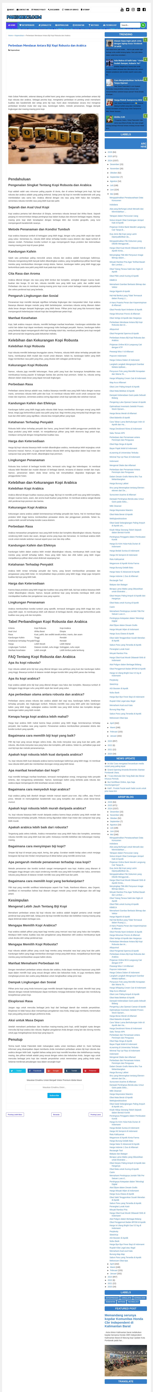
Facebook (38, 1071)
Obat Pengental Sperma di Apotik (124, 333)
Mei (111, 194)
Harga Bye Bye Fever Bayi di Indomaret (127, 697)
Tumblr (75, 1071)
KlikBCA (113, 280)
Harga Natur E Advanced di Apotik (124, 572)
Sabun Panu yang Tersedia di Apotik (125, 645)
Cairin (112, 607)
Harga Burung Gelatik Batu (121, 567)
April (112, 723)
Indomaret (114, 461)
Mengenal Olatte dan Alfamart (123, 465)
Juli (111, 185)
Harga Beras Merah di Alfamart (123, 413)
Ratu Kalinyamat (117, 559)
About (10, 9)
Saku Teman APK (117, 433)
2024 (110, 160)
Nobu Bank (114, 693)
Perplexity (114, 680)
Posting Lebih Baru (15, 1114)
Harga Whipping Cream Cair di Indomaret (128, 378)
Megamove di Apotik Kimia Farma (124, 563)
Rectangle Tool (116, 580)
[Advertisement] (54, 72)
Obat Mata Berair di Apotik (121, 514)
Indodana (114, 205)
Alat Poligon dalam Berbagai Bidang (125, 664)
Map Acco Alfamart (118, 382)
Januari (113, 736)
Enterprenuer (26, 25)
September (115, 177)
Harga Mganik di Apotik (120, 291)
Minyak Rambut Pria (118, 653)
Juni (112, 190)
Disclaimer (53, 9)
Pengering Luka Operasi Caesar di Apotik (128, 402)
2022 (110, 745)
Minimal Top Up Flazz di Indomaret (125, 457)
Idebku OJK (119, 117)
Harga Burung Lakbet (119, 483)
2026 (110, 152)
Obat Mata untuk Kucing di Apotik (124, 603)
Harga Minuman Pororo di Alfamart (125, 314)
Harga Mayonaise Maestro (121, 510)
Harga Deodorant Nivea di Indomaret (126, 429)
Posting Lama (96, 1114)
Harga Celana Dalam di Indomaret (124, 360)
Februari (113, 732)
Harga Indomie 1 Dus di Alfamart (124, 576)
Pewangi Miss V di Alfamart (122, 351)
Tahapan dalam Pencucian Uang (124, 216)
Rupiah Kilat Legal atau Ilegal (122, 701)
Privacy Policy (38, 9)
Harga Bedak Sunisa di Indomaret (124, 551)
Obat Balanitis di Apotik (120, 417)
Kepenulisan (61, 25)
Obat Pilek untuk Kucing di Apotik (124, 276)
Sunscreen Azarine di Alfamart (123, 495)
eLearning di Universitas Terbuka (124, 453)
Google (56, 1071)
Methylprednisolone (118, 518)
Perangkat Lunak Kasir (120, 649)
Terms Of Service (70, 9)
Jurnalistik (45, 25)
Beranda (56, 1114)
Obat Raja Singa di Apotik (121, 444)
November (114, 168)
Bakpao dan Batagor (119, 584)
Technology (110, 25)
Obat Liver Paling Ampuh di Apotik (124, 387)
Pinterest (93, 1071)
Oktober (113, 173)
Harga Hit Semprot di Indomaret (124, 555)
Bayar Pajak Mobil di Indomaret (123, 448)
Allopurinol (114, 329)
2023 (110, 741)
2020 (110, 754)
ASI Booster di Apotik (119, 688)
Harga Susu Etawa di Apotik (122, 634)
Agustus (113, 181)
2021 (110, 749)
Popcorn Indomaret (118, 356)
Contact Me (23, 9)
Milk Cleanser (116, 506)
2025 (110, 156)
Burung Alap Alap (117, 709)
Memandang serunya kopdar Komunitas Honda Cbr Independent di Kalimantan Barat (124, 1320)
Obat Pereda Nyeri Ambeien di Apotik (126, 309)
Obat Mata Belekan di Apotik (122, 391)
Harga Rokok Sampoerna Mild (128, 100)
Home (11, 25)
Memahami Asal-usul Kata (121, 705)
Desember (114, 164)
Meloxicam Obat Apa (119, 718)
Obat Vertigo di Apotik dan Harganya (125, 318)
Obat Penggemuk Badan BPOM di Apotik (128, 669)
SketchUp (114, 684)
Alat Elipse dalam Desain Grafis (123, 625)
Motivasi (93, 25)
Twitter (19, 1071)
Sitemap (85, 9)
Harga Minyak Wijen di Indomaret (124, 629)
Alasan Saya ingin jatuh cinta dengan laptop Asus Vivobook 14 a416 (128, 43)
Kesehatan (78, 25)
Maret (112, 727)
